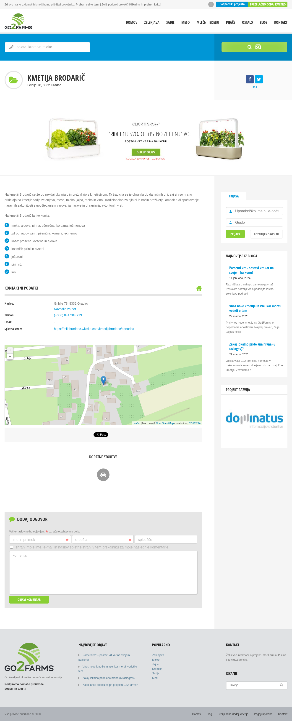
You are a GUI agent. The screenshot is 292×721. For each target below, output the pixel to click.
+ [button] (10, 350)
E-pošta (103, 539)
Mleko (155, 659)
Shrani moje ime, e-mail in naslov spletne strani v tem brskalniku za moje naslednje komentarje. (92, 547)
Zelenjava (151, 22)
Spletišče (145, 540)
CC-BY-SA (195, 423)
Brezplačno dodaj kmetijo (268, 4)
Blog (263, 22)
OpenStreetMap (165, 423)
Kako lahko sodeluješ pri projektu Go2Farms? (110, 684)
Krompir (157, 668)
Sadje (170, 22)
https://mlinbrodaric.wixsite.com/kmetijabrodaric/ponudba (94, 329)
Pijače (230, 22)
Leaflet (136, 423)
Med (154, 678)
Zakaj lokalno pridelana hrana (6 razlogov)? (109, 678)
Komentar (20, 555)
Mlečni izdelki (208, 22)
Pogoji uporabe (263, 714)
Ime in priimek (40, 539)
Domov (131, 22)
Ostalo (247, 22)
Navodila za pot (65, 309)
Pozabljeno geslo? (266, 234)
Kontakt (280, 22)
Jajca (155, 664)
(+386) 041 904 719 (68, 315)
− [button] (10, 356)
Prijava (234, 196)
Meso (185, 22)
